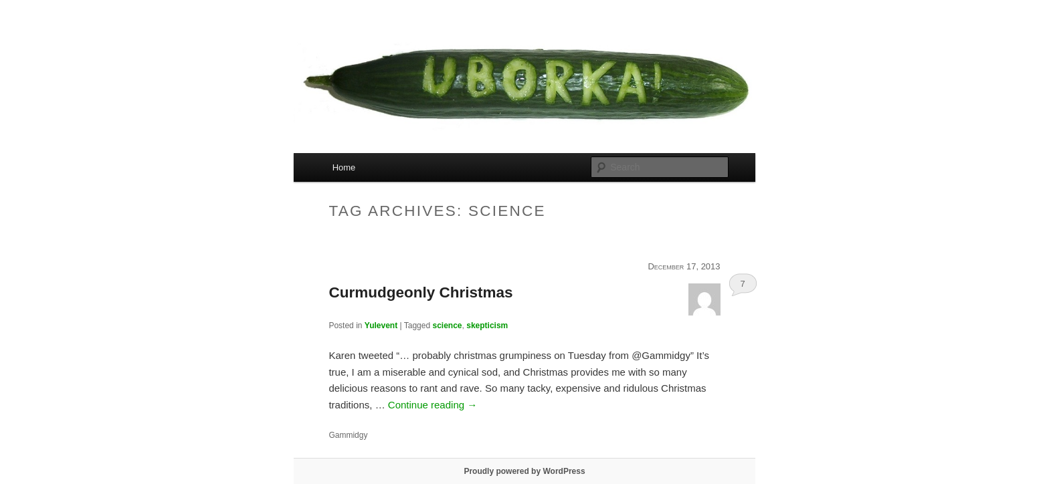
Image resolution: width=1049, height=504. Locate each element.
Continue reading (432, 404)
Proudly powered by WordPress (524, 471)
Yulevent (381, 325)
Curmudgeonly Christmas (420, 292)
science (447, 325)
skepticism (487, 325)
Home (344, 167)
